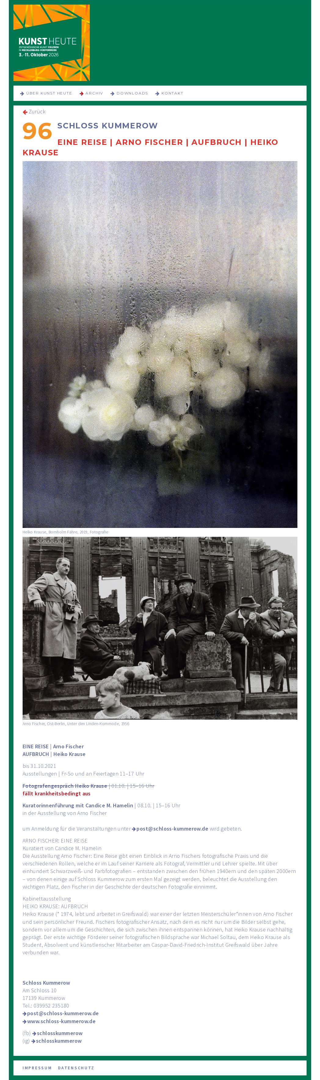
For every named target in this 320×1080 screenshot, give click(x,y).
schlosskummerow (60, 1033)
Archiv (94, 93)
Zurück (37, 111)
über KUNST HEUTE (49, 93)
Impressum (37, 1068)
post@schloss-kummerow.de (172, 828)
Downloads (132, 93)
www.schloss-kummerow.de (61, 1021)
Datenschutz (76, 1068)
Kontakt (173, 93)
